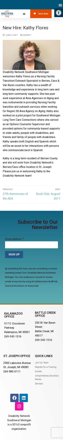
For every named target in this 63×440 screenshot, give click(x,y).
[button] (58, 12)
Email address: (14, 239)
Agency (25, 35)
